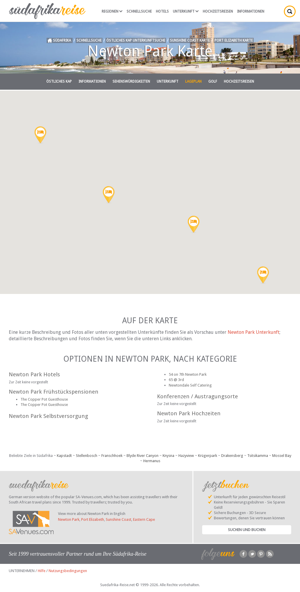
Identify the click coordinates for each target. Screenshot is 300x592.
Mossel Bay (281, 455)
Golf (212, 81)
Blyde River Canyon (142, 455)
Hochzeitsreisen (218, 11)
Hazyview (186, 455)
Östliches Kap (59, 81)
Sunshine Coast (118, 519)
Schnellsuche (139, 11)
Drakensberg (232, 455)
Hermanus (151, 461)
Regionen (112, 11)
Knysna (168, 455)
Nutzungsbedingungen (68, 571)
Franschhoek (111, 455)
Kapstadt (64, 455)
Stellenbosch (86, 455)
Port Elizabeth (92, 519)
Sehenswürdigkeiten (131, 81)
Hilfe (41, 571)
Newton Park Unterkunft (253, 332)
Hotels (162, 11)
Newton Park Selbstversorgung (48, 416)
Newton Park (68, 519)
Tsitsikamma (257, 455)
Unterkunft (186, 11)
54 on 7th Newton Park (188, 374)
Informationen (250, 11)
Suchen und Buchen (246, 530)
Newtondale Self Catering (190, 385)
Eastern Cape (144, 519)
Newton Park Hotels (34, 374)
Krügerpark (207, 455)
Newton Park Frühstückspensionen (53, 392)
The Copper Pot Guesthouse (44, 399)
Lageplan (193, 81)
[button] (40, 135)
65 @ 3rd (176, 379)
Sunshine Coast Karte (190, 40)
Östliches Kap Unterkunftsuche (135, 40)
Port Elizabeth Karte (233, 40)
